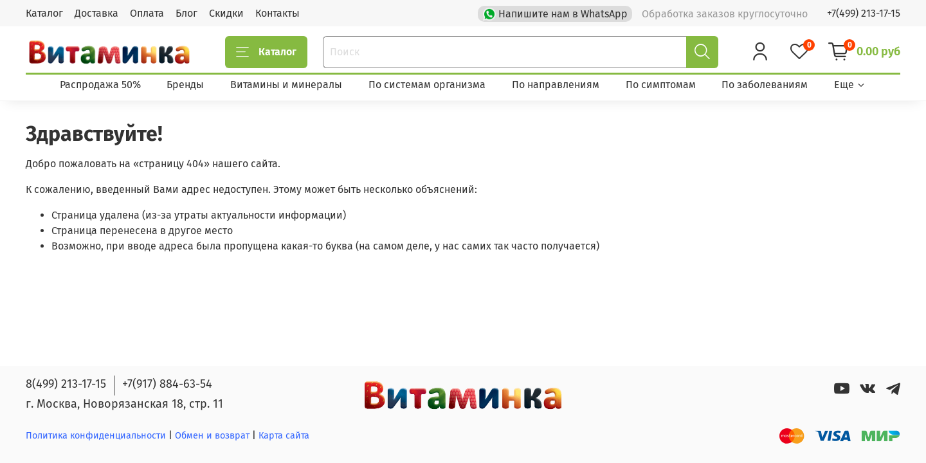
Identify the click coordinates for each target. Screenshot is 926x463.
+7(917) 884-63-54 (167, 384)
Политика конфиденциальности (96, 435)
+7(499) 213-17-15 (863, 13)
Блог (186, 13)
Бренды (185, 84)
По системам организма (427, 84)
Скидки (226, 13)
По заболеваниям (765, 84)
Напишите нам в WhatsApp (556, 13)
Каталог (44, 13)
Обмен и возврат (213, 435)
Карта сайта (284, 435)
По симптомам (661, 84)
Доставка (96, 13)
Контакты (277, 13)
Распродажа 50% (100, 84)
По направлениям (555, 84)
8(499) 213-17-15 (66, 384)
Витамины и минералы (286, 84)
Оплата (147, 13)
